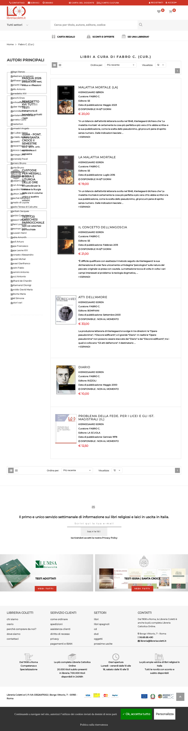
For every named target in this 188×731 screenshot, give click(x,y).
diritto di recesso (60, 658)
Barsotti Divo (18, 84)
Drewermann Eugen (22, 145)
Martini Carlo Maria (21, 215)
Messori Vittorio (19, 220)
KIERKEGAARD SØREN (91, 92)
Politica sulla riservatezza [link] (94, 724)
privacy (54, 663)
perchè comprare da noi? (21, 653)
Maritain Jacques (20, 211)
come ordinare (59, 643)
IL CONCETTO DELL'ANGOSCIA (102, 227)
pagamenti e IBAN (61, 668)
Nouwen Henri (19, 233)
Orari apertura (115, 686)
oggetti (98, 663)
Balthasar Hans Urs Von (23, 80)
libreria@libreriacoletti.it (153, 665)
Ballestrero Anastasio (22, 76)
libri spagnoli (101, 648)
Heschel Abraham (20, 198)
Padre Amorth (18, 237)
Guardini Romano (20, 189)
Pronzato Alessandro (22, 254)
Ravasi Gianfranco (20, 263)
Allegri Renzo (18, 71)
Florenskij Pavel (19, 159)
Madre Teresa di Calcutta (24, 206)
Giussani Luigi (18, 180)
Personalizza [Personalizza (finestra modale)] (165, 714)
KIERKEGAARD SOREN (91, 162)
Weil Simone (17, 298)
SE (88, 100)
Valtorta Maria (18, 294)
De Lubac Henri (19, 132)
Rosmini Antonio (20, 272)
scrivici (35, 3)
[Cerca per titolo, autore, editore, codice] (159, 24)
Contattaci (18, 3)
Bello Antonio (18, 89)
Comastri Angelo (20, 128)
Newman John (19, 228)
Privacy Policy (109, 562)
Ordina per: (96, 65)
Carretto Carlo (18, 119)
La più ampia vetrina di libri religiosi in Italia (159, 688)
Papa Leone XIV (19, 250)
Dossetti (15, 141)
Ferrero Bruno (18, 163)
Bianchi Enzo (18, 98)
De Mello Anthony (20, 137)
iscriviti (94, 555)
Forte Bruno (17, 167)
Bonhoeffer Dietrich (21, 102)
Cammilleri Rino (19, 111)
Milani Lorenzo (18, 224)
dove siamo (13, 658)
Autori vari (16, 302)
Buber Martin (18, 106)
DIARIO (84, 367)
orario (49, 3)
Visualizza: (147, 65)
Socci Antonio (18, 276)
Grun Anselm (18, 185)
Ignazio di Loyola (20, 202)
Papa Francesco (19, 246)
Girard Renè (17, 176)
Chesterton (17, 124)
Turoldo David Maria (22, 289)
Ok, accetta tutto (136, 714)
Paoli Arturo (17, 241)
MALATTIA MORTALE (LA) (98, 87)
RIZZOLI (91, 380)
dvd (96, 658)
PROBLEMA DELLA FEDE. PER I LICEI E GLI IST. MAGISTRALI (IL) (116, 417)
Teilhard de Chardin (21, 280)
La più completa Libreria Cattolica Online (72, 688)
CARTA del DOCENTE (81, 3)
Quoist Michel (18, 259)
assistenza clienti (60, 653)
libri (96, 643)
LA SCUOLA (93, 432)
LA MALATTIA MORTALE (97, 157)
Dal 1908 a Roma (28, 686)
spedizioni (56, 648)
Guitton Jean (18, 193)
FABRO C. (94, 96)
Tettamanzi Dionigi (21, 285)
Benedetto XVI (18, 93)
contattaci (13, 663)
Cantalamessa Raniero (23, 115)
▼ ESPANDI (84, 137)
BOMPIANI (93, 310)
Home (10, 44)
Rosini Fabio (17, 267)
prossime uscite (103, 668)
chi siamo (12, 643)
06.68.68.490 (146, 661)
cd (95, 653)
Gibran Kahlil (17, 172)
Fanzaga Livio (18, 154)
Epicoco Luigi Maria (21, 150)
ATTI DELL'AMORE (92, 297)
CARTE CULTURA (108, 3)
